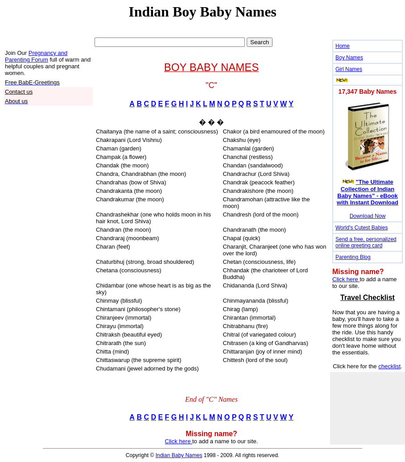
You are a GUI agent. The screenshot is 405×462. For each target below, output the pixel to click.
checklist (389, 366)
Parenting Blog (353, 257)
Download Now (368, 216)
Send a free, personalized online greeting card (366, 242)
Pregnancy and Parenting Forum (36, 56)
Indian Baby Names (179, 455)
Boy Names (349, 57)
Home (342, 46)
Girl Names (348, 69)
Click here (178, 441)
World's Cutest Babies (361, 228)
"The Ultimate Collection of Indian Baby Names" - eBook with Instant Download (367, 192)
